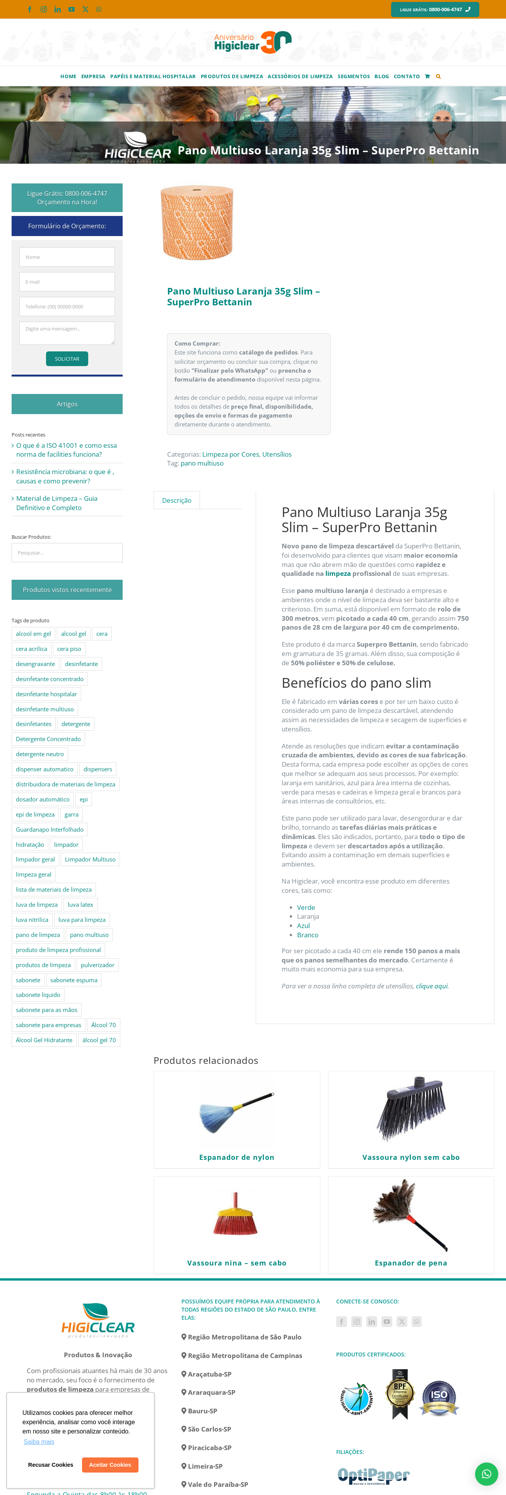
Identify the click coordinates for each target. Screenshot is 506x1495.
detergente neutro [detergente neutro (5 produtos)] (40, 754)
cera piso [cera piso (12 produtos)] (69, 648)
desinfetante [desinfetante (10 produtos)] (81, 664)
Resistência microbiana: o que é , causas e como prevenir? (65, 476)
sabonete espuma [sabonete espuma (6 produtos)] (73, 980)
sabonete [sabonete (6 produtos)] (28, 980)
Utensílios (277, 454)
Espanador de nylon (237, 1157)
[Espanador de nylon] (237, 1110)
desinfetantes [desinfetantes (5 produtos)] (33, 724)
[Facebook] (341, 1321)
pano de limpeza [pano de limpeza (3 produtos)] (38, 934)
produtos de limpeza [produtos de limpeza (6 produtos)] (43, 965)
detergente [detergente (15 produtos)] (76, 724)
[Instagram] (356, 1321)
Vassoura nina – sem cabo (237, 1262)
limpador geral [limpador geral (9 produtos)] (35, 859)
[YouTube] (386, 1321)
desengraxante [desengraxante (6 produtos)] (35, 664)
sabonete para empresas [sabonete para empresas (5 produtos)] (48, 1025)
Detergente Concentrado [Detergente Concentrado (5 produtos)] (48, 739)
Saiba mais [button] (39, 1441)
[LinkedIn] (371, 1321)
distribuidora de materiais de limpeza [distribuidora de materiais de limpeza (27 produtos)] (65, 784)
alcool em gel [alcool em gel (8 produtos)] (33, 633)
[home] (98, 1301)
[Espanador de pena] (411, 1215)
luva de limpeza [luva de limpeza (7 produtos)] (37, 904)
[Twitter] (402, 1321)
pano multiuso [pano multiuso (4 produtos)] (89, 934)
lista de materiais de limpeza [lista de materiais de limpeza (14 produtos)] (54, 889)
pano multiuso (202, 463)
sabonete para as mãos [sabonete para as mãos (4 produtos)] (46, 1010)
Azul (303, 925)
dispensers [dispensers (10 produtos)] (98, 769)
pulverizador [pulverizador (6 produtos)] (98, 965)
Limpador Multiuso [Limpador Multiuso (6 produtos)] (90, 859)
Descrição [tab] (176, 500)
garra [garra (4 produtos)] (72, 814)
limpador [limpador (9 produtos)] (66, 844)
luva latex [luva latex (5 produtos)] (80, 904)
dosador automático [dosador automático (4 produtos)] (43, 799)
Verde (306, 907)
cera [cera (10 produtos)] (102, 633)
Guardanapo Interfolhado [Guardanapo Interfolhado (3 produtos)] (50, 829)
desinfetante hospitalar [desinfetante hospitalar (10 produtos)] (46, 694)
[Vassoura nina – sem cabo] (237, 1215)
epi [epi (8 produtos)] (84, 799)
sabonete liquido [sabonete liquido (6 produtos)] (38, 994)
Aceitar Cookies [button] (110, 1465)
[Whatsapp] (417, 1321)
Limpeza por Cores (230, 454)
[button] (438, 76)
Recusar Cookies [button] (51, 1465)
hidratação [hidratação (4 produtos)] (30, 844)
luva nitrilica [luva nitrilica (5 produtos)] (32, 919)
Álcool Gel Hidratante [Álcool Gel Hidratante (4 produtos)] (44, 1040)
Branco (307, 934)
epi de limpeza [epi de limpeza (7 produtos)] (35, 814)
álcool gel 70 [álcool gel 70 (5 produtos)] (99, 1040)
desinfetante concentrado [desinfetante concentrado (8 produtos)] (50, 679)
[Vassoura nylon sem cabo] (411, 1110)
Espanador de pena (411, 1262)
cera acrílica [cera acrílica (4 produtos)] (31, 648)
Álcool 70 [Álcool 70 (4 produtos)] (103, 1025)
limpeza (338, 573)
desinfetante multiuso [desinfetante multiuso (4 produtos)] (45, 709)
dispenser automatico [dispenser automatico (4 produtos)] (45, 769)
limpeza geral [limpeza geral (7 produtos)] (33, 874)
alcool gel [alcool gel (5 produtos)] (73, 633)
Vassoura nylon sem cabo (411, 1157)
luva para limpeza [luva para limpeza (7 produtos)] (82, 919)
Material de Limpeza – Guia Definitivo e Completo (56, 503)
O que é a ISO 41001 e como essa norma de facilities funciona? (66, 450)
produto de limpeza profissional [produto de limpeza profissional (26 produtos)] (58, 950)
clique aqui (431, 985)
